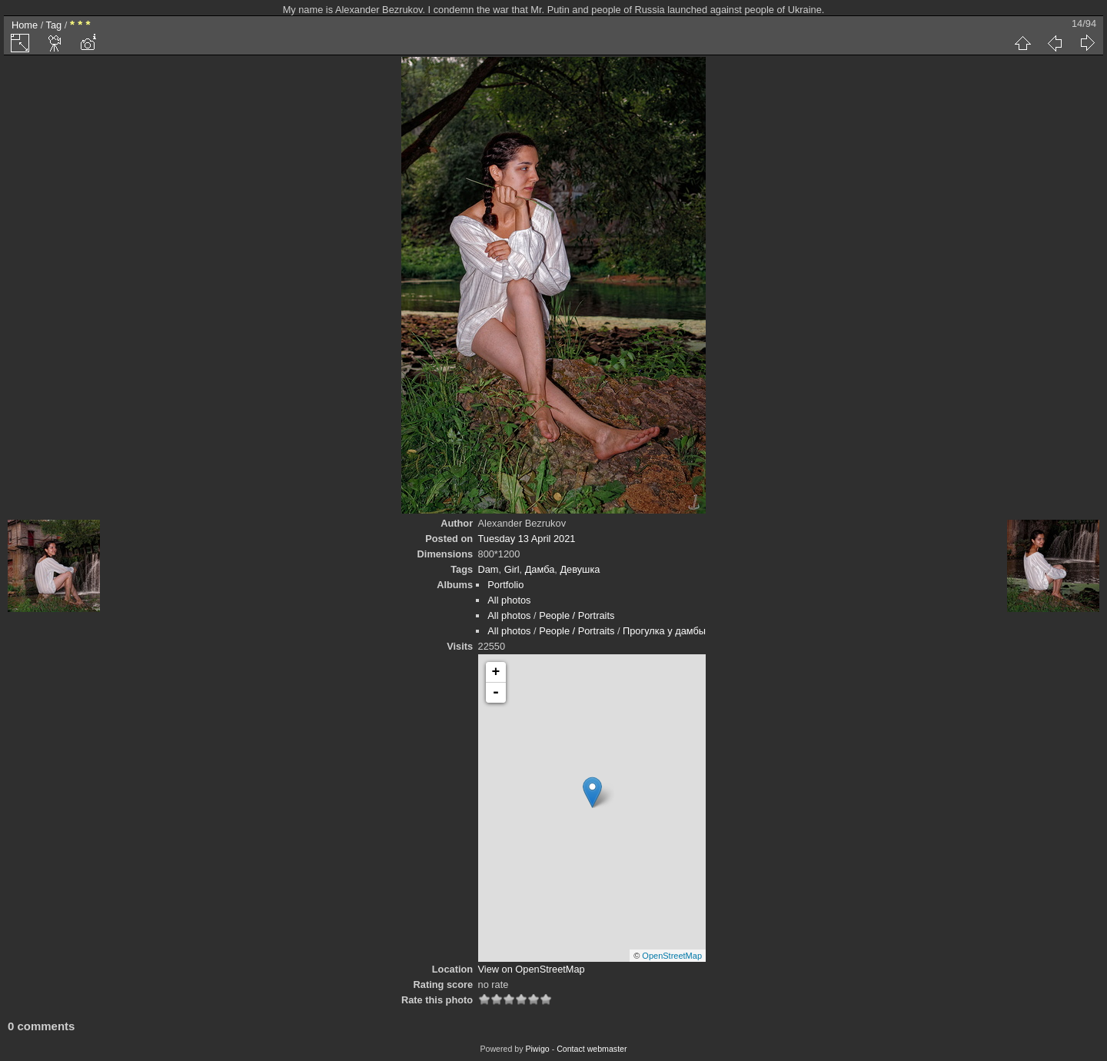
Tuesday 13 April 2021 (527, 538)
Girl (512, 569)
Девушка (580, 569)
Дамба (540, 569)
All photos (508, 600)
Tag (54, 25)
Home (25, 25)
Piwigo (537, 1048)
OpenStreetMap (672, 955)
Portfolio (505, 584)
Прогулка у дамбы (664, 631)
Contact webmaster (592, 1048)
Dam (488, 569)
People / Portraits (576, 615)
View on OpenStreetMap (531, 969)
